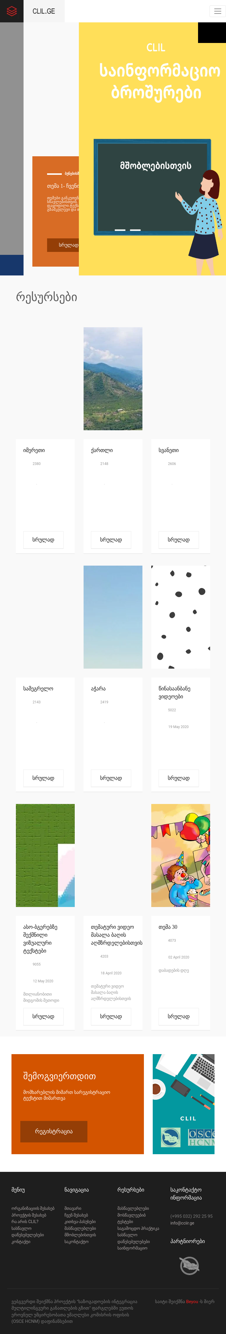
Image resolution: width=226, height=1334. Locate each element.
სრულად (69, 244)
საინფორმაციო (132, 1248)
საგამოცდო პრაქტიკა (138, 1228)
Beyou (192, 1301)
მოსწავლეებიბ (131, 1215)
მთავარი (72, 1208)
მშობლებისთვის (80, 1234)
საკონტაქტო (76, 1241)
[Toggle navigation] (218, 11)
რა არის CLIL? (25, 1221)
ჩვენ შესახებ (76, 1215)
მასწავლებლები (80, 1228)
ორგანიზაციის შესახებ (32, 1208)
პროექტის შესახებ (28, 1215)
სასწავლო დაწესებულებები (27, 1231)
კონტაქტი (20, 1241)
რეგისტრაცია (54, 1131)
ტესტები (125, 1221)
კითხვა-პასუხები (80, 1221)
